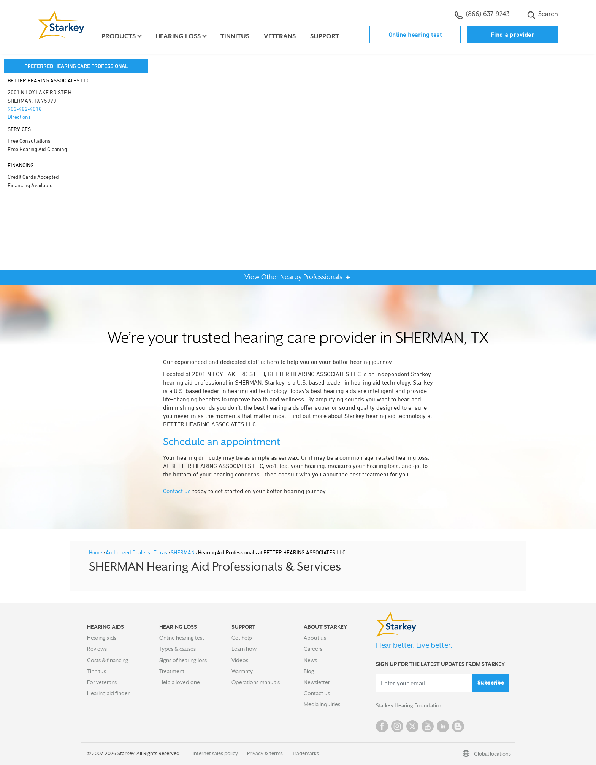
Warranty (242, 671)
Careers (313, 649)
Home (96, 552)
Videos (239, 660)
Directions (19, 117)
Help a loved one (179, 682)
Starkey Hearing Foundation (409, 706)
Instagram (397, 726)
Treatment (171, 671)
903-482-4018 (25, 109)
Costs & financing (107, 660)
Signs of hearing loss (183, 660)
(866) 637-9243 (482, 14)
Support (324, 36)
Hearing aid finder (108, 693)
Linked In (443, 726)
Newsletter (317, 682)
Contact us (177, 490)
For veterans (102, 682)
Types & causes (177, 649)
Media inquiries (322, 704)
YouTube (428, 726)
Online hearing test (415, 34)
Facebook (382, 726)
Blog (309, 671)
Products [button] (118, 36)
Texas (161, 552)
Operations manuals (255, 682)
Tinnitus (234, 36)
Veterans (280, 36)
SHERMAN (183, 552)
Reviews (97, 649)
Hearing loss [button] (178, 36)
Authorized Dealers (128, 552)
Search (542, 14)
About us (315, 638)
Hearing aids (101, 638)
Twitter (412, 726)
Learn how (244, 649)
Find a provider (512, 34)
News (310, 660)
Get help (241, 638)
